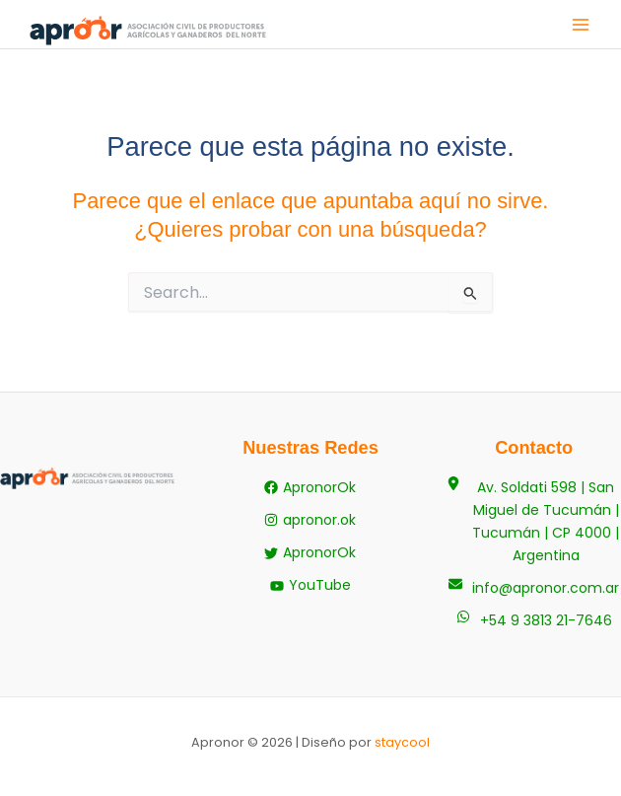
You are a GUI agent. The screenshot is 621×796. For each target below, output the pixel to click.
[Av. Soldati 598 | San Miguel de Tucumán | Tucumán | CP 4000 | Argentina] (534, 521)
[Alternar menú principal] (580, 24)
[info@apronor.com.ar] (533, 588)
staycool (402, 742)
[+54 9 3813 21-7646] (534, 621)
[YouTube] (310, 585)
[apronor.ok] (310, 520)
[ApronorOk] (310, 487)
